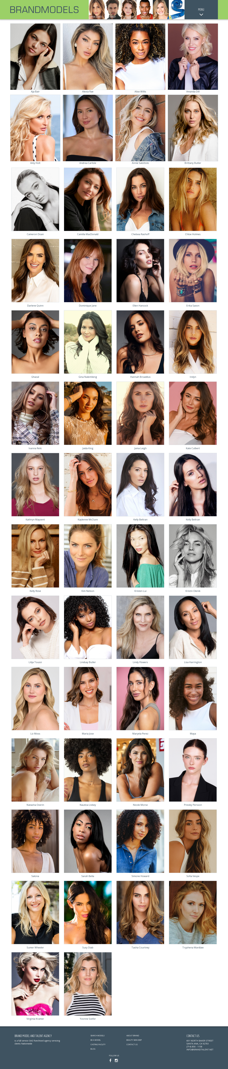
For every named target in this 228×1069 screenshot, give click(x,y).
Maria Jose (88, 733)
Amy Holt (35, 163)
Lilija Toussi (35, 662)
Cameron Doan (35, 234)
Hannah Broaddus (140, 377)
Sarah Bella (87, 876)
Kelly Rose (35, 591)
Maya (193, 733)
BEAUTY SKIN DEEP (134, 1040)
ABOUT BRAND (132, 1035)
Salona (35, 876)
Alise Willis (140, 91)
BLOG (92, 1049)
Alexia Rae (87, 91)
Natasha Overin (35, 804)
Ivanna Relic (35, 448)
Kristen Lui (140, 591)
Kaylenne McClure (88, 519)
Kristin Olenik (192, 591)
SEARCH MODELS (97, 1035)
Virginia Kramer (35, 1018)
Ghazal (35, 377)
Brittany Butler (193, 163)
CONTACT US (132, 1044)
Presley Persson (193, 804)
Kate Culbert (193, 448)
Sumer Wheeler (35, 947)
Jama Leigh (140, 448)
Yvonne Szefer (88, 1018)
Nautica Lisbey (88, 804)
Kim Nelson (87, 591)
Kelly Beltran (140, 519)
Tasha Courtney (140, 947)
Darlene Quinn (35, 305)
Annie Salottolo (140, 163)
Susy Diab (87, 947)
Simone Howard (140, 876)
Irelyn (193, 377)
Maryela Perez (140, 733)
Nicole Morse (140, 804)
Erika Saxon (192, 305)
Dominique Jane (88, 305)
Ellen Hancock (140, 305)
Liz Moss (35, 733)
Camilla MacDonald (87, 234)
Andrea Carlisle (87, 163)
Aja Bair (35, 91)
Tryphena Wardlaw (193, 947)
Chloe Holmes (193, 234)
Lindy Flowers (140, 662)
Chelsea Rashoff (140, 234)
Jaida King (87, 448)
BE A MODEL (95, 1040)
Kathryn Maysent (35, 519)
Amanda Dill (193, 91)
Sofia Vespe (192, 876)
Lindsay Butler (88, 662)
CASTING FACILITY (97, 1044)
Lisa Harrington (193, 662)
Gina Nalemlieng (88, 377)
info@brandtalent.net (199, 1049)
